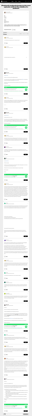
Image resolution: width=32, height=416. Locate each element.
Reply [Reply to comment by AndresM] (25, 131)
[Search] (25, 1)
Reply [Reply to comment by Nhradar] (25, 236)
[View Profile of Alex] (6, 378)
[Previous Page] (20, 33)
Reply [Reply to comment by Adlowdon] (25, 256)
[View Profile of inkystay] (7, 358)
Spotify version (11, 318)
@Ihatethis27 (6, 75)
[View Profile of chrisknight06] (7, 293)
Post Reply (25, 414)
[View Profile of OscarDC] (7, 304)
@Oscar (23, 79)
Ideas (19, 1)
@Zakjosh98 (6, 160)
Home (5, 3)
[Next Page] (28, 33)
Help (12, 1)
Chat (16, 1)
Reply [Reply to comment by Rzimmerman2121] (25, 29)
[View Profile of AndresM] (7, 72)
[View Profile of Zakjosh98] (7, 146)
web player (15, 80)
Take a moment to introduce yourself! (17, 327)
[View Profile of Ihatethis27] (7, 37)
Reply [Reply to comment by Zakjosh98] (25, 154)
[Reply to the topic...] (14, 414)
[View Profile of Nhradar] (7, 272)
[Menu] (30, 1)
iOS (8, 3)
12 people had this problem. (7, 29)
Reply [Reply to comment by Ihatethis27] (25, 43)
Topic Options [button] (5, 32)
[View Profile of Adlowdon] (7, 239)
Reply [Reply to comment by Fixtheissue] (25, 289)
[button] (27, 12)
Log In (28, 1)
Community (4, 1)
